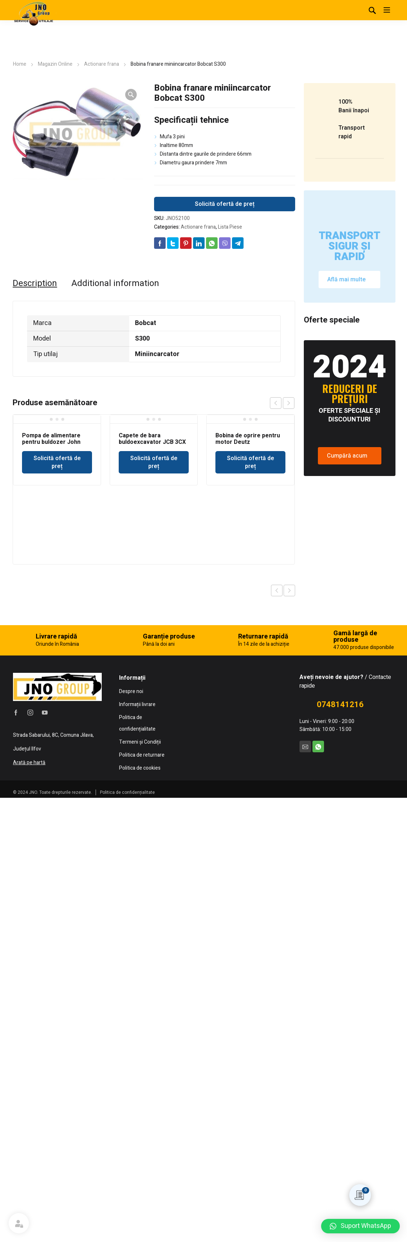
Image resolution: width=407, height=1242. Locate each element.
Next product (289, 590)
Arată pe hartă (29, 1202)
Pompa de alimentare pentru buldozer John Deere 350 (51, 442)
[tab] (35, 283)
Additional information (115, 283)
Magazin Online (55, 64)
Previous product (277, 590)
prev (275, 403)
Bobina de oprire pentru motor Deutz (247, 438)
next (288, 403)
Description (35, 283)
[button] (360, 1226)
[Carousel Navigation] (282, 403)
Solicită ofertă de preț (224, 204)
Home (19, 64)
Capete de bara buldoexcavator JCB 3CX (152, 438)
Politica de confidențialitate (127, 1231)
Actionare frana (101, 64)
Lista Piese (230, 227)
